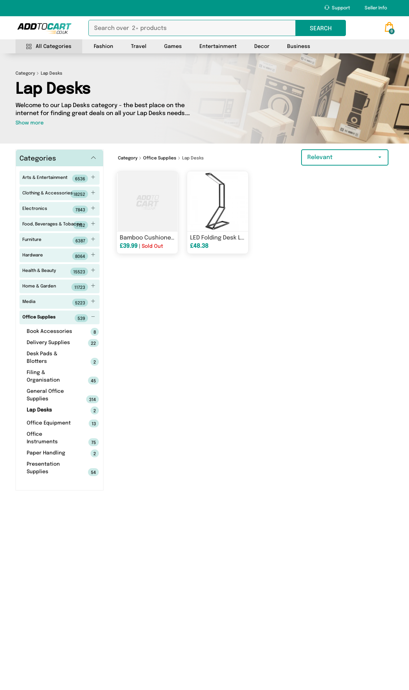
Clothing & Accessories (58, 194)
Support (337, 7)
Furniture (58, 241)
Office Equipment (51, 423)
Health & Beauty (58, 272)
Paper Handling (51, 453)
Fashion (103, 46)
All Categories (48, 46)
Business (298, 46)
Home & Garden (58, 287)
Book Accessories (51, 332)
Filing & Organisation (51, 377)
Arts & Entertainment (58, 179)
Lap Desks (51, 410)
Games (173, 46)
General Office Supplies (51, 396)
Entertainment (218, 46)
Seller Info (376, 8)
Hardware (58, 256)
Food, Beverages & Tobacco (58, 225)
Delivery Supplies (51, 343)
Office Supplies (58, 318)
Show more (30, 123)
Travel (138, 46)
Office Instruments (51, 439)
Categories (37, 158)
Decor (261, 46)
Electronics (58, 210)
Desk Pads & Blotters (51, 358)
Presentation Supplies (51, 469)
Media (58, 303)
